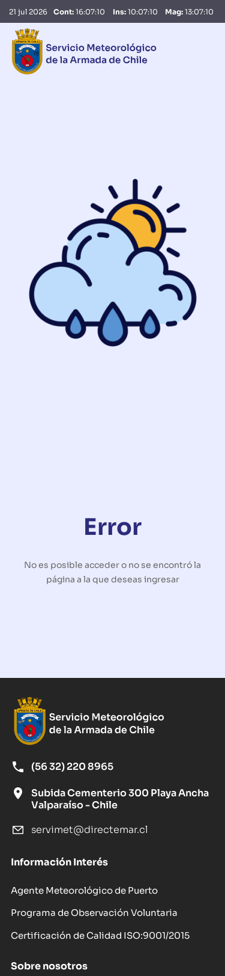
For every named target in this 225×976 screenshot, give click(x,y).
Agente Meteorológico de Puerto (84, 889)
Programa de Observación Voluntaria (94, 911)
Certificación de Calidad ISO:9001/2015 (100, 934)
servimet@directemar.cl (89, 829)
